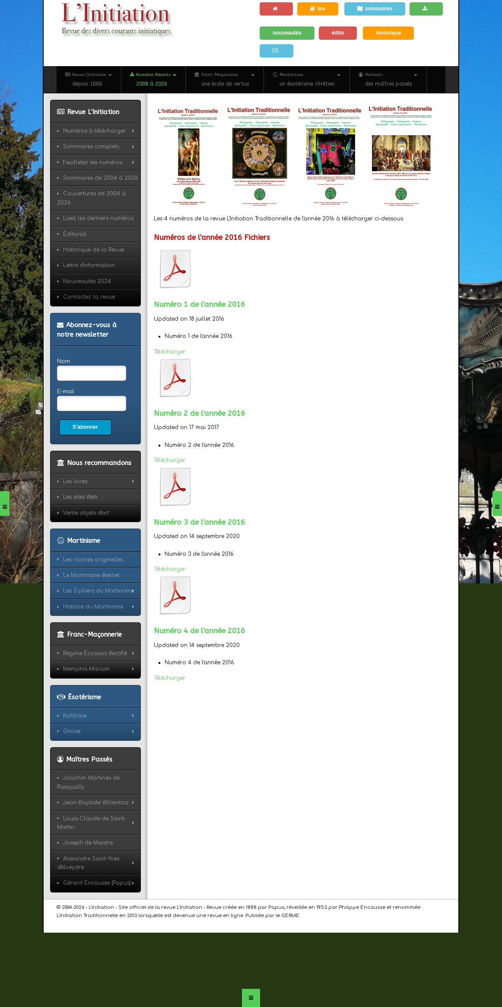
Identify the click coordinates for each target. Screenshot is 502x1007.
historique (388, 33)
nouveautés (287, 33)
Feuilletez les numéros (92, 162)
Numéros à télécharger (94, 131)
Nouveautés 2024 (87, 281)
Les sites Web (80, 497)
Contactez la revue (89, 297)
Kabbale (74, 716)
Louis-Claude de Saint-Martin (91, 823)
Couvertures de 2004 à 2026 (91, 198)
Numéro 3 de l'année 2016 (199, 522)
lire (317, 9)
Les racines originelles (93, 560)
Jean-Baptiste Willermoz (96, 803)
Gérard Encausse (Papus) (97, 883)
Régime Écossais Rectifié (95, 653)
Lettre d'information (89, 265)
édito (338, 33)
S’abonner (85, 427)
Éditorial (74, 234)
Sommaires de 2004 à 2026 (100, 178)
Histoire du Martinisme (93, 607)
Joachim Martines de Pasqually (88, 782)
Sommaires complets (91, 146)
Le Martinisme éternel (91, 575)
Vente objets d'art (86, 513)
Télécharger (169, 352)
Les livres (75, 481)
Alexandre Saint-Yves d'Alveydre (88, 863)
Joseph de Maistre (88, 843)
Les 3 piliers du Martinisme (98, 591)
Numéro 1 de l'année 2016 (199, 304)
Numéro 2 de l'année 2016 (199, 413)
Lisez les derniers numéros (98, 218)
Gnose (71, 731)
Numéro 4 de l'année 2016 (199, 630)
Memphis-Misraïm (86, 669)
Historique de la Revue (93, 250)
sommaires (374, 9)
